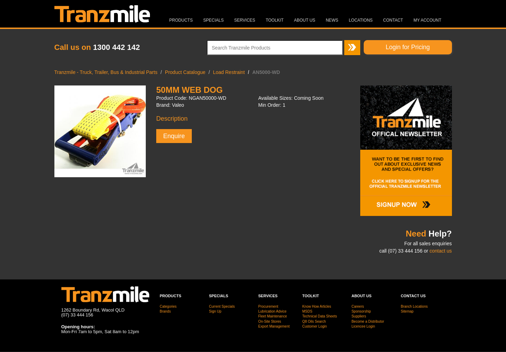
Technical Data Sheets (319, 316)
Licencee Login (363, 326)
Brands (165, 311)
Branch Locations (414, 306)
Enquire (174, 136)
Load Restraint (229, 72)
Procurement (268, 306)
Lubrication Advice (272, 311)
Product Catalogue (185, 72)
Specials (213, 20)
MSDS (307, 311)
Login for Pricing (408, 47)
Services (244, 20)
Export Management (273, 326)
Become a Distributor (368, 321)
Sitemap (407, 311)
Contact (393, 20)
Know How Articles (316, 306)
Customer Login (314, 326)
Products (180, 20)
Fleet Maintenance (272, 316)
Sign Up (215, 311)
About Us (304, 20)
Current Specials (222, 306)
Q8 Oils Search (314, 321)
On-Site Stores (269, 321)
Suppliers (359, 316)
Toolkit (275, 20)
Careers (358, 306)
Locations (360, 20)
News (332, 20)
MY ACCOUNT (427, 20)
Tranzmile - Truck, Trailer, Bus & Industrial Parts (106, 72)
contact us (441, 251)
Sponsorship (361, 311)
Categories (168, 306)
